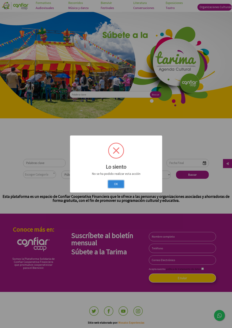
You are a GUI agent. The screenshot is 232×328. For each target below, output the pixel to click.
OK (116, 184)
